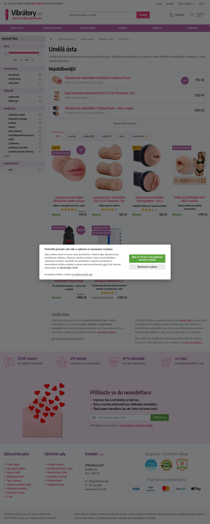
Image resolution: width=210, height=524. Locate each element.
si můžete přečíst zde (81, 274)
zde (105, 264)
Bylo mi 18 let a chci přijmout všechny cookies (147, 258)
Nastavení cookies (147, 267)
